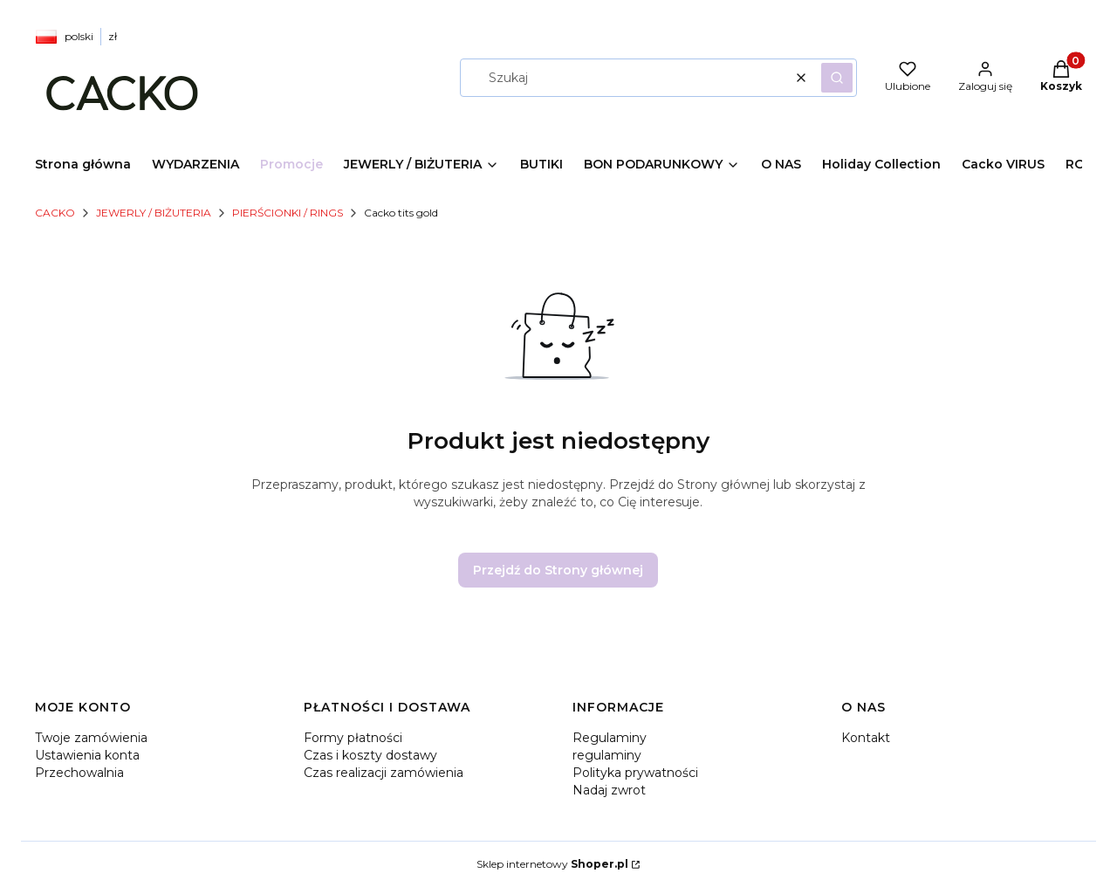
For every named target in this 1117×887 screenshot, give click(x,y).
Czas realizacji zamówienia (383, 772)
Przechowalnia (79, 772)
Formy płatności (353, 738)
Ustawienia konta (87, 755)
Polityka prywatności (635, 772)
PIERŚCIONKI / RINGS (287, 212)
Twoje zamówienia (91, 738)
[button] (837, 78)
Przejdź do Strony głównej (558, 570)
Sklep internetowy (552, 863)
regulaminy (606, 755)
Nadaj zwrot (609, 790)
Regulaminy (609, 738)
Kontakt (865, 738)
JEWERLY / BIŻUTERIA (153, 212)
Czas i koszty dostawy (370, 755)
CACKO (55, 212)
